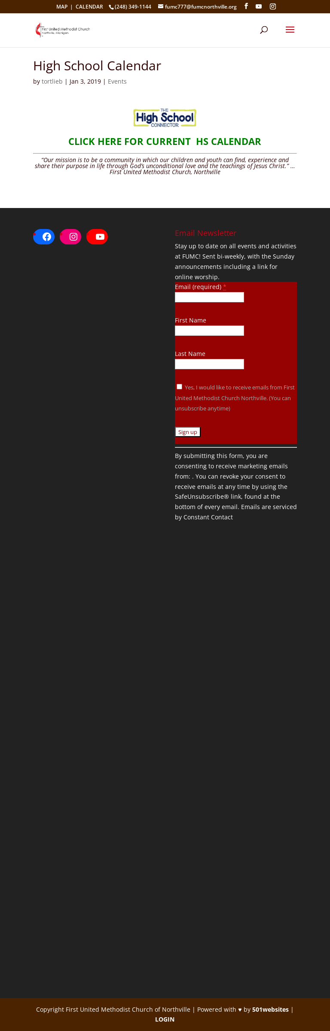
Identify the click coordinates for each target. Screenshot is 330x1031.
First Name (190, 320)
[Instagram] (273, 6)
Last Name (190, 354)
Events (117, 81)
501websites (270, 1009)
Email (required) (200, 287)
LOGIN (164, 1019)
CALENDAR (89, 6)
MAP (61, 6)
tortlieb (52, 81)
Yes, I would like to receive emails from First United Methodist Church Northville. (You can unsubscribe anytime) (235, 398)
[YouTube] (259, 6)
